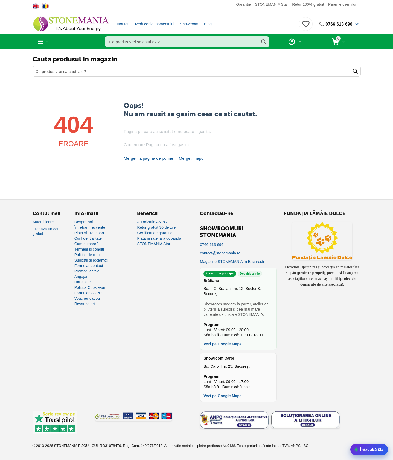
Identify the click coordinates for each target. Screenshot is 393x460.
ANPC (296, 445)
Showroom (189, 24)
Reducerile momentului (154, 24)
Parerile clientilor (342, 4)
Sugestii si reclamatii (91, 260)
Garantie (243, 4)
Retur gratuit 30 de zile (156, 227)
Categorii (57, 42)
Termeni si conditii (89, 249)
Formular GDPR (88, 292)
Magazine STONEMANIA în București (232, 261)
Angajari (81, 276)
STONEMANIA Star (271, 4)
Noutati (123, 24)
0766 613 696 (337, 24)
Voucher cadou (87, 298)
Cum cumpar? (86, 243)
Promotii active (87, 271)
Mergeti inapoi (188, 158)
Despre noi (83, 221)
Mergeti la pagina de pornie (147, 158)
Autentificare (43, 221)
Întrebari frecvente (89, 227)
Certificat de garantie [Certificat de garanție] (154, 232)
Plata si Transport (89, 232)
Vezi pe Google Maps (222, 344)
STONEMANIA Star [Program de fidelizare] (153, 243)
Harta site (82, 282)
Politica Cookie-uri (89, 287)
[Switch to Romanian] (45, 6)
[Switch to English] (36, 6)
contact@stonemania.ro (220, 253)
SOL (307, 445)
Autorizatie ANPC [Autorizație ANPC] (152, 221)
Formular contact (88, 265)
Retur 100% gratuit (308, 4)
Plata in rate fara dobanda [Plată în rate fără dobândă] (159, 238)
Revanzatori (84, 303)
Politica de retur (87, 254)
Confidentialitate (88, 238)
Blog (208, 24)
